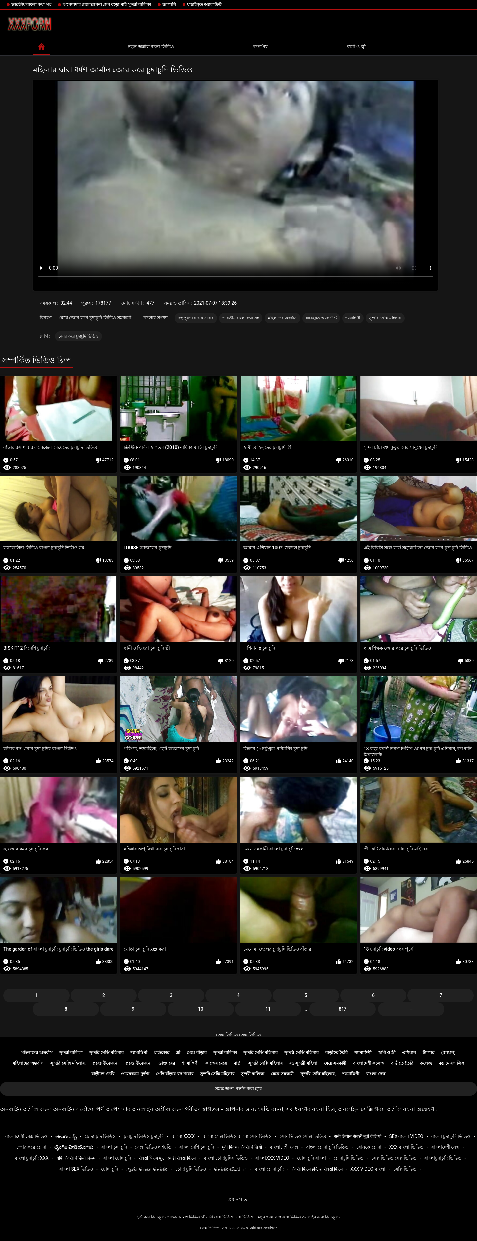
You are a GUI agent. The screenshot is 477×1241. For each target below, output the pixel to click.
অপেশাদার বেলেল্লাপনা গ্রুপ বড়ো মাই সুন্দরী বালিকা (107, 4)
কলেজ (426, 1063)
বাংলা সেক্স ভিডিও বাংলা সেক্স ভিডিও (237, 1136)
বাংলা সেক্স (375, 1073)
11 (268, 1009)
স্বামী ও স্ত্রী (356, 46)
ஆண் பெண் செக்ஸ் (146, 1169)
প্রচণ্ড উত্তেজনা (105, 1063)
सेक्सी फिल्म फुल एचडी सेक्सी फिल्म (167, 1158)
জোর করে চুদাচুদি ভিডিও (78, 336)
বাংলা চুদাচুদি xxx (32, 1158)
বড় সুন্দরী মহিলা (303, 1063)
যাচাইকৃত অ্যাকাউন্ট (204, 4)
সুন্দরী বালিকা (71, 1052)
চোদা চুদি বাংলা (311, 1158)
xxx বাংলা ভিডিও (406, 1147)
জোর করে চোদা (31, 1147)
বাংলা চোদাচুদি (117, 1158)
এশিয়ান (409, 1052)
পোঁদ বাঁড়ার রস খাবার (174, 1073)
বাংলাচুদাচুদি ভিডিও (442, 1158)
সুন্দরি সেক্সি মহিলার (385, 318)
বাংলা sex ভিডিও (76, 1169)
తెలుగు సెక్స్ (66, 1136)
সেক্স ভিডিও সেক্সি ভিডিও (302, 1136)
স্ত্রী (178, 1052)
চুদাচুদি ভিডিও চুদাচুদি (144, 1136)
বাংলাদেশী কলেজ (368, 1063)
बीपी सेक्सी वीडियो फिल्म (76, 1158)
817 (342, 1009)
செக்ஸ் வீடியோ (230, 1169)
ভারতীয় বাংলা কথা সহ (31, 4)
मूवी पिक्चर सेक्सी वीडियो (242, 1147)
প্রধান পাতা (238, 1199)
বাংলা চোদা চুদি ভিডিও (327, 1147)
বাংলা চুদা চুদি (114, 1147)
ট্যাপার (428, 1052)
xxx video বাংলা (367, 1169)
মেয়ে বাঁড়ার (196, 1052)
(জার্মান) (448, 1052)
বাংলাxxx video (272, 1158)
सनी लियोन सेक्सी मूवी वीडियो (357, 1136)
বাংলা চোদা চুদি (269, 1169)
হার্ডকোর (161, 1052)
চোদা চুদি (109, 1169)
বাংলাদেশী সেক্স (284, 1147)
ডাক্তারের (166, 1063)
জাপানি (169, 4)
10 (200, 1009)
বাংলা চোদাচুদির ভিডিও (226, 1158)
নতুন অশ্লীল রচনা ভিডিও (151, 46)
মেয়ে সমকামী (335, 1063)
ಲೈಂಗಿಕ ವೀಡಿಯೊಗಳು (73, 1147)
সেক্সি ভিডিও (404, 1169)
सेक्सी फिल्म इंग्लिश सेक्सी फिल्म (317, 1169)
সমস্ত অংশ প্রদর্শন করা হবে (238, 1088)
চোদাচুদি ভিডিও (348, 1158)
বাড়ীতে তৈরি (336, 1052)
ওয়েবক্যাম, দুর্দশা (135, 1073)
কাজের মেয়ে (216, 1063)
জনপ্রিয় (260, 46)
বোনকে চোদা (368, 1147)
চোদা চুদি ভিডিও (100, 1136)
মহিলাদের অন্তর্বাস (282, 318)
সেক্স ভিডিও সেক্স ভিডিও (238, 1034)
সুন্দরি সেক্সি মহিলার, (68, 1063)
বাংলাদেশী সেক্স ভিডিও (26, 1136)
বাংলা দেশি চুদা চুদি (196, 1147)
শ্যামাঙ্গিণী (352, 318)
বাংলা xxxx (183, 1136)
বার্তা (238, 1063)
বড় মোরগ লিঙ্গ (451, 1063)
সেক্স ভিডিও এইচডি (153, 1147)
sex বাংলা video (406, 1136)
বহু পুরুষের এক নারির (196, 318)
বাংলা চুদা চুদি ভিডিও (450, 1136)
